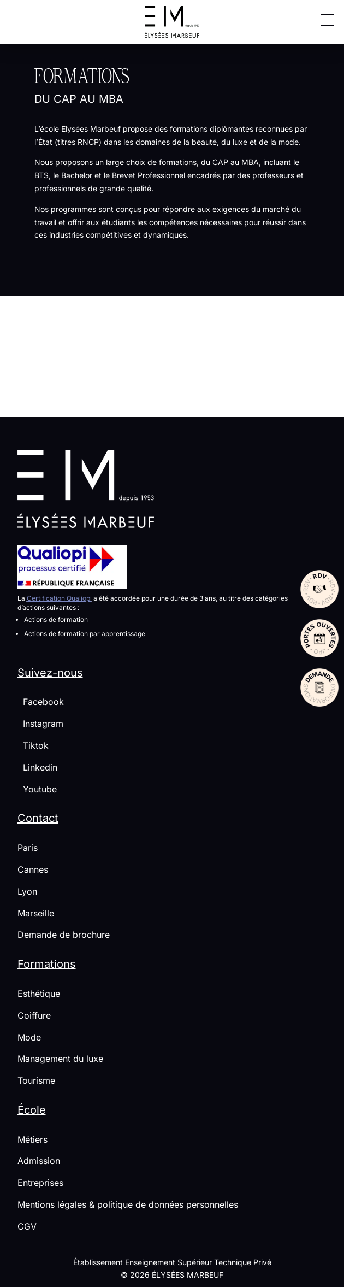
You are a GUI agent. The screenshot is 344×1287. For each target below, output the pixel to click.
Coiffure (34, 1015)
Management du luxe (60, 1058)
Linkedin (37, 767)
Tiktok (33, 745)
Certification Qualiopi (59, 598)
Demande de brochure (63, 934)
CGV (27, 1226)
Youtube (37, 789)
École (31, 1109)
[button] (323, 19)
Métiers (32, 1139)
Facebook (40, 701)
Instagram (40, 723)
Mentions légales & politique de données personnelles (127, 1204)
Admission (38, 1160)
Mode (29, 1037)
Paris (27, 847)
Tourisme (36, 1080)
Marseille (35, 913)
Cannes (32, 869)
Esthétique (38, 993)
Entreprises (40, 1182)
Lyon (27, 891)
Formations (46, 964)
